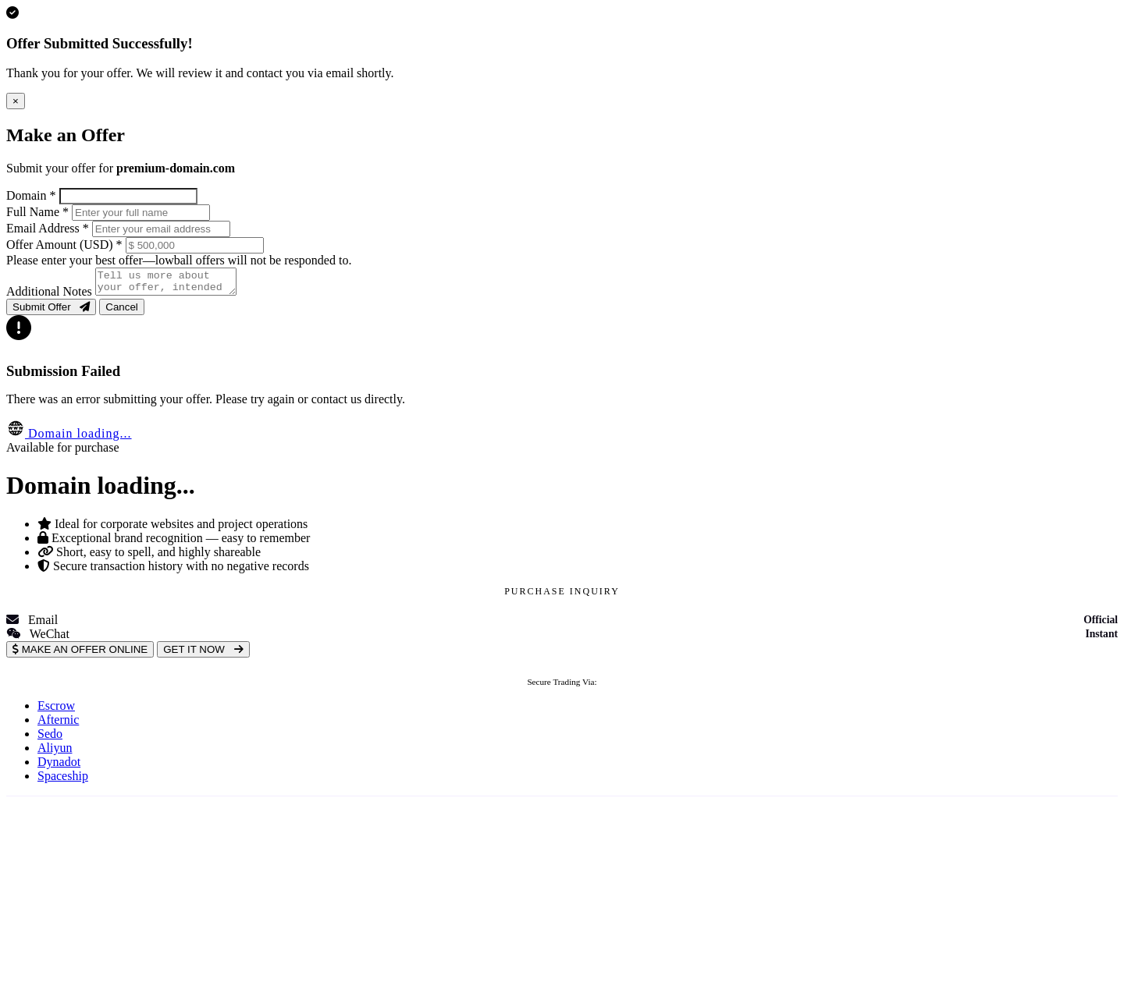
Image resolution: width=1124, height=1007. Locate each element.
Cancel (121, 311)
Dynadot (58, 766)
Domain (31, 195)
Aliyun (54, 752)
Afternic (58, 724)
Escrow (56, 710)
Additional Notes (49, 296)
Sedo (49, 738)
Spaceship (62, 780)
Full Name (37, 211)
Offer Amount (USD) (64, 244)
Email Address (47, 228)
